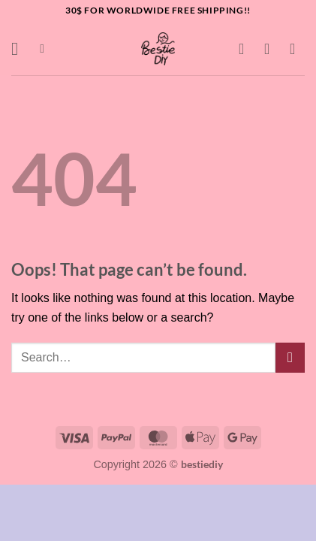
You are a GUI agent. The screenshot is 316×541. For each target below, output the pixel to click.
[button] (20, 48)
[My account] (271, 48)
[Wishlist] (246, 48)
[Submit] (290, 357)
